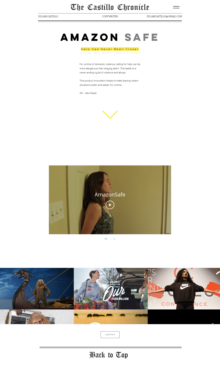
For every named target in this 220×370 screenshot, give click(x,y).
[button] (176, 7)
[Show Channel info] (114, 239)
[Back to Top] (110, 355)
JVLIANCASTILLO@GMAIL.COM (164, 16)
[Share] (105, 239)
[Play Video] (110, 205)
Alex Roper (91, 93)
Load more (110, 334)
